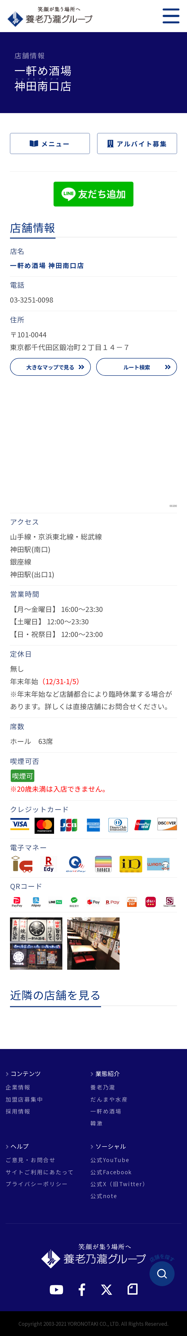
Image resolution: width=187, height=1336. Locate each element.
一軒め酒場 (106, 1111)
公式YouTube (109, 1160)
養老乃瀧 (102, 1087)
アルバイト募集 (137, 143)
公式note (103, 1196)
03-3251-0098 (31, 300)
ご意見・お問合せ (31, 1160)
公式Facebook (111, 1172)
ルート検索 (136, 367)
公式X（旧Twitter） (119, 1184)
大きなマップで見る (50, 367)
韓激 (96, 1123)
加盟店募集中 (24, 1099)
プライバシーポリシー (37, 1184)
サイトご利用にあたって (40, 1172)
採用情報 (18, 1111)
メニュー (50, 143)
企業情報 (18, 1087)
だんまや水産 (109, 1099)
